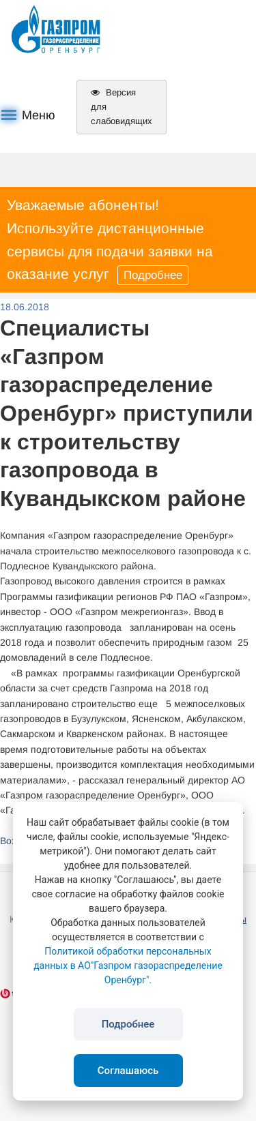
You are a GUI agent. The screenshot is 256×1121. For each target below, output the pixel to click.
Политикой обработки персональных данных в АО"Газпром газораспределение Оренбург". (128, 965)
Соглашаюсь (128, 1070)
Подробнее (153, 275)
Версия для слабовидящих (121, 106)
